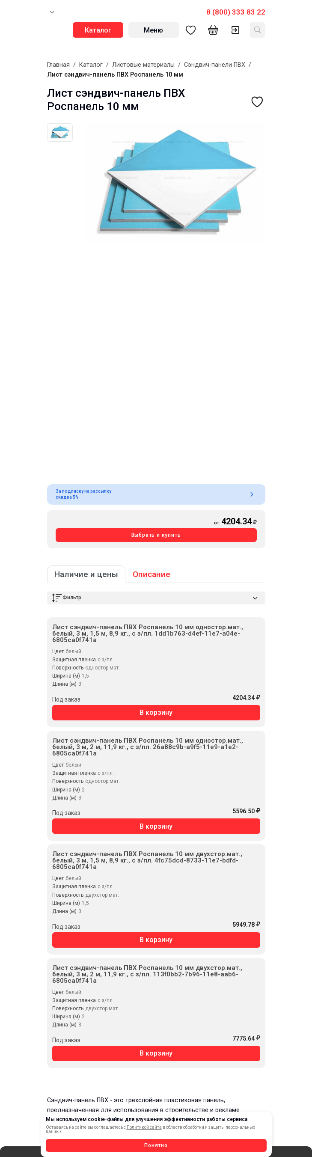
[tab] (60, 132)
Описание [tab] (151, 574)
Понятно (156, 1145)
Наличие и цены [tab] (86, 574)
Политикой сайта (144, 1127)
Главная (58, 64)
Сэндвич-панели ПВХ (214, 64)
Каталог (91, 64)
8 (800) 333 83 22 (235, 12)
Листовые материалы (143, 64)
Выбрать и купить (156, 535)
